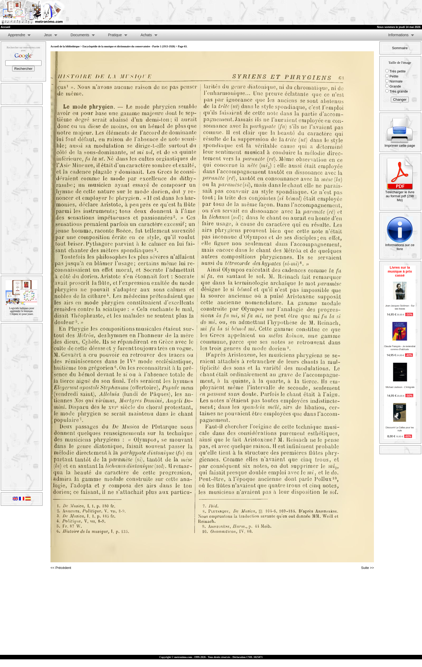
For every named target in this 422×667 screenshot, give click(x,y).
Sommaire (399, 48)
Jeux (48, 35)
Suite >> (367, 568)
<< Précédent (60, 568)
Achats (146, 35)
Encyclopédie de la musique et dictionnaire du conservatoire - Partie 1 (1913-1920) (128, 46)
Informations (398, 35)
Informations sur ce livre (400, 245)
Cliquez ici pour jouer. (21, 313)
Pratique (115, 35)
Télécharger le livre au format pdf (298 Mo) (400, 194)
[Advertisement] (357, 12)
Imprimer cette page (399, 144)
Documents (80, 35)
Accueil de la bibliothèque (65, 46)
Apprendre (16, 35)
